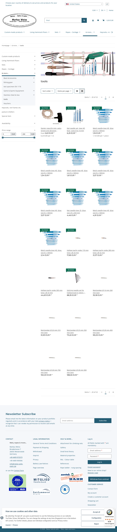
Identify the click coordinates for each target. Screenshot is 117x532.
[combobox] (84, 4)
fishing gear (8, 82)
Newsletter (92, 505)
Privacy (15, 525)
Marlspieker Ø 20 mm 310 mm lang (50, 331)
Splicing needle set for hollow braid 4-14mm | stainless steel (76, 291)
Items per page (63, 91)
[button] (92, 20)
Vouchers (7, 103)
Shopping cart (93, 501)
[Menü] (113, 509)
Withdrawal (37, 451)
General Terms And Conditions (45, 443)
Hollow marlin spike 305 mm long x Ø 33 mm (51, 291)
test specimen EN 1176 (12, 86)
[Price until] (26, 134)
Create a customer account (98, 497)
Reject (96, 524)
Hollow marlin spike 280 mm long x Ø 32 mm (103, 251)
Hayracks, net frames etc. (11, 108)
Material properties (67, 455)
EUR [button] (94, 10)
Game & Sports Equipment (14, 91)
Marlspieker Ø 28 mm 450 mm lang (103, 331)
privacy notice (44, 421)
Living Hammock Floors (10, 60)
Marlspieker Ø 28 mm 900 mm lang (77, 371)
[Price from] (6, 134)
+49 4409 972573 (16, 457)
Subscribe (103, 421)
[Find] (63, 20)
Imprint (8, 525)
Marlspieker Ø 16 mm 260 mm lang (103, 291)
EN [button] (102, 10)
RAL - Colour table (67, 459)
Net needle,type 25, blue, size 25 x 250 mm (76, 211)
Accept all (96, 512)
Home (111, 10)
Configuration (96, 518)
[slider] (2, 137)
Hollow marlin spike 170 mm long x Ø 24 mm (78, 251)
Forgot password (94, 467)
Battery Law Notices (40, 463)
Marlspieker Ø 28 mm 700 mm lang (50, 371)
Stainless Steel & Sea (11, 95)
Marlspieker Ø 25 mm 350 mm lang (77, 331)
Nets (3, 65)
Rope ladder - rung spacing (70, 468)
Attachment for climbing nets (71, 443)
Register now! (93, 473)
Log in (99, 462)
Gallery (63, 447)
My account (92, 493)
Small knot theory (67, 451)
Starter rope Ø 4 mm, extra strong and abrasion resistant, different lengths (51, 129)
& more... (5, 73)
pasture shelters (8, 112)
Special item (6, 116)
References (64, 463)
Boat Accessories (10, 78)
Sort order (47, 91)
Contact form (19, 470)
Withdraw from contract (99, 479)
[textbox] (84, 4)
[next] (113, 97)
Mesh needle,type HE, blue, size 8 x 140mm (103, 129)
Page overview (38, 468)
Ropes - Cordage (8, 69)
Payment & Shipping (41, 447)
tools (6, 99)
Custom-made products (11, 56)
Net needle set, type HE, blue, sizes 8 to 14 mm (76, 129)
